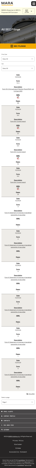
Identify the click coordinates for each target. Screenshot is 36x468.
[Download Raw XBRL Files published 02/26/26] (18, 127)
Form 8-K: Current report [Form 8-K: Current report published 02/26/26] (18, 121)
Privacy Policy (18, 440)
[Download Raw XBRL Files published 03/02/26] (18, 97)
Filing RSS (30, 394)
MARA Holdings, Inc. (14, 436)
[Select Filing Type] (18, 58)
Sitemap (5, 430)
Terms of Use (27, 465)
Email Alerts (7, 411)
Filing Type (4, 54)
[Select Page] (18, 402)
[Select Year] (18, 68)
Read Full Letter (27, 11)
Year (2, 63)
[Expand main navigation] (33, 3)
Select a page (5, 397)
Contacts (5, 420)
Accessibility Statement (18, 452)
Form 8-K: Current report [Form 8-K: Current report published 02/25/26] (18, 182)
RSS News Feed (7, 425)
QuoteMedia (21, 460)
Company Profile (8, 416)
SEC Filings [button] (18, 46)
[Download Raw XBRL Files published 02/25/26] (18, 188)
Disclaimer (18, 444)
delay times (27, 462)
